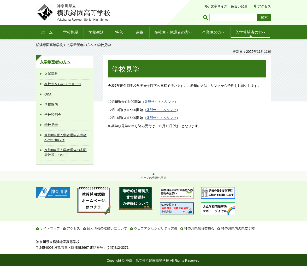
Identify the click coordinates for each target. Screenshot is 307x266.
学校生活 (96, 32)
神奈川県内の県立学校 (238, 228)
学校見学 (51, 125)
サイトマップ (50, 228)
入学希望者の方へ (250, 32)
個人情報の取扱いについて (107, 228)
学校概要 (70, 32)
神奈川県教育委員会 (199, 228)
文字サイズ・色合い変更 (229, 6)
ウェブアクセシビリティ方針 (155, 228)
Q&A (48, 94)
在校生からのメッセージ (62, 84)
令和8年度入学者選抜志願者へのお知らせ (65, 137)
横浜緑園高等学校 (49, 45)
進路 (139, 32)
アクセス (264, 6)
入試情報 (51, 74)
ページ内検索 (206, 17)
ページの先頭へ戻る (153, 177)
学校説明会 (52, 115)
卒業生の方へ (213, 32)
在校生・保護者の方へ (173, 32)
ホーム (47, 32)
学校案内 (51, 104)
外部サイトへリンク (159, 102)
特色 (119, 32)
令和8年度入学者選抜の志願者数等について (65, 152)
